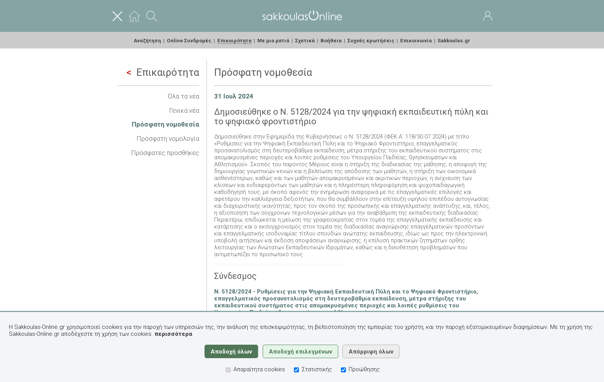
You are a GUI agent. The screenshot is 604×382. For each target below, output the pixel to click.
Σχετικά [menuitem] (305, 40)
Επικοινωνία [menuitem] (416, 40)
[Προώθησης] (343, 369)
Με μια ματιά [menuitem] (273, 40)
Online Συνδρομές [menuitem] (189, 40)
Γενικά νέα (184, 110)
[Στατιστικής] (296, 369)
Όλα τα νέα (183, 96)
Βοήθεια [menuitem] (331, 40)
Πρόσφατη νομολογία (167, 138)
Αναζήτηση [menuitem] (147, 40)
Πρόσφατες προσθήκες (165, 153)
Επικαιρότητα (162, 72)
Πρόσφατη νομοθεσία (165, 124)
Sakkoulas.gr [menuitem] (454, 40)
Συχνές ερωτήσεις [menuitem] (370, 40)
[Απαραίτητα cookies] (228, 369)
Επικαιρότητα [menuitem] (234, 40)
